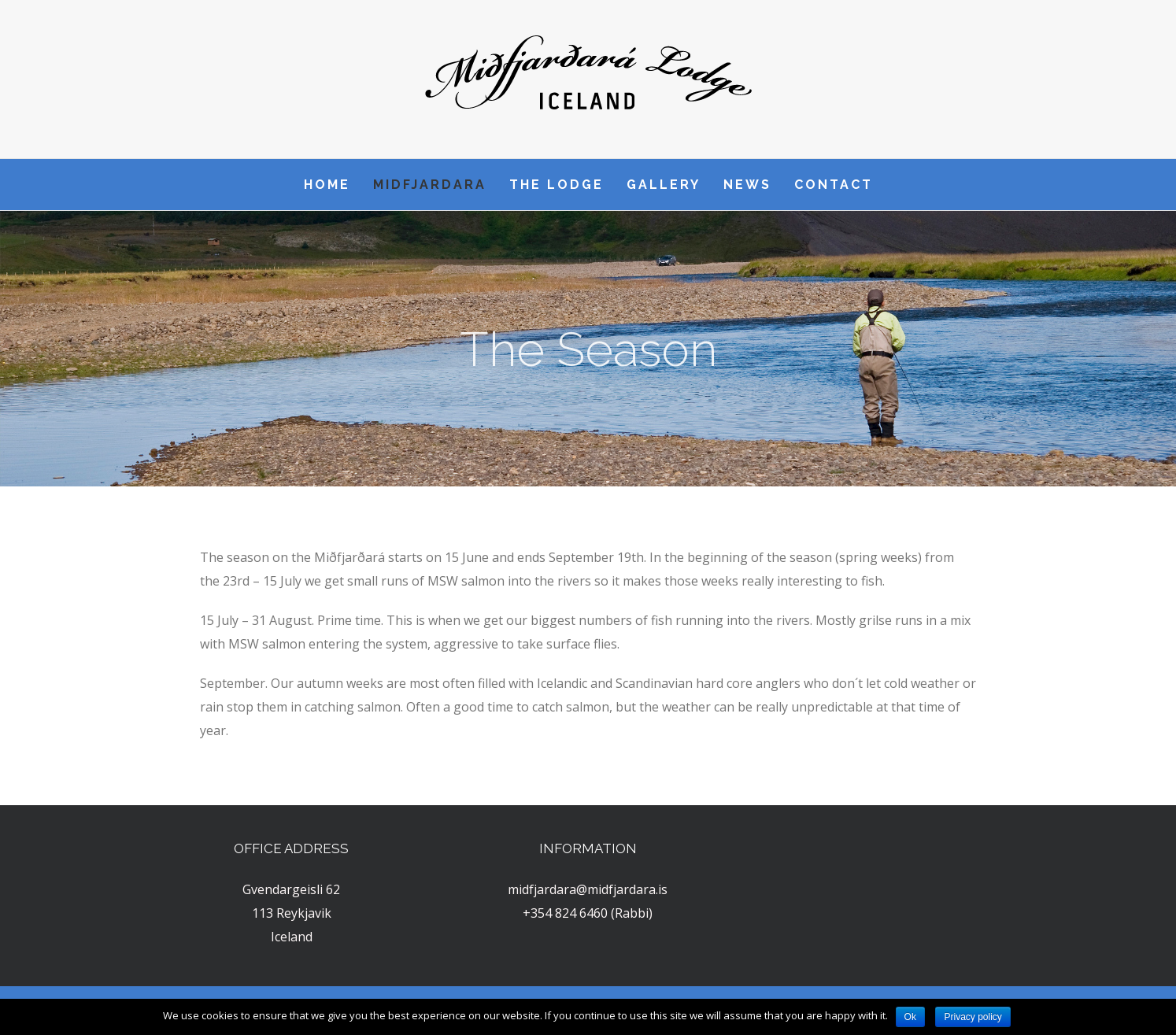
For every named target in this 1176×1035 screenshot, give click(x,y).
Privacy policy (972, 1016)
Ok (910, 1016)
